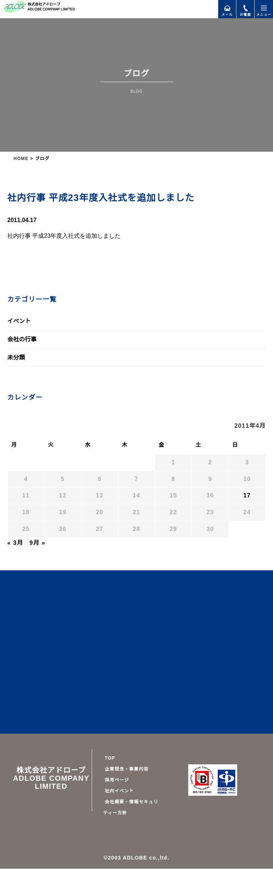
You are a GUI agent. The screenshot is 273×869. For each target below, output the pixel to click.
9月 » (36, 543)
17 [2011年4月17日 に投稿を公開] (247, 495)
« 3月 (15, 543)
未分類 (16, 357)
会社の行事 (22, 339)
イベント (19, 321)
